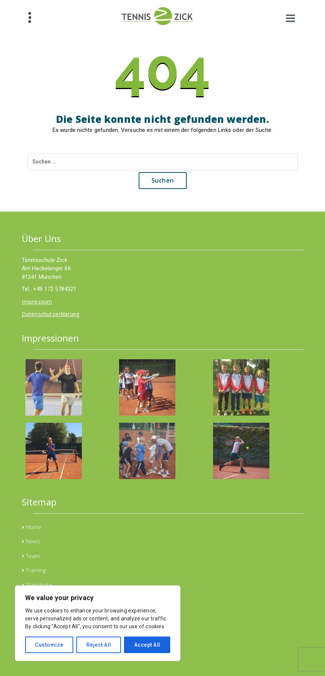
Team (33, 556)
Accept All (147, 645)
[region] (97, 623)
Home (34, 527)
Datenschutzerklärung (51, 314)
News (33, 541)
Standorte (39, 584)
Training (36, 570)
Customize (49, 645)
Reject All (98, 645)
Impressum (37, 301)
